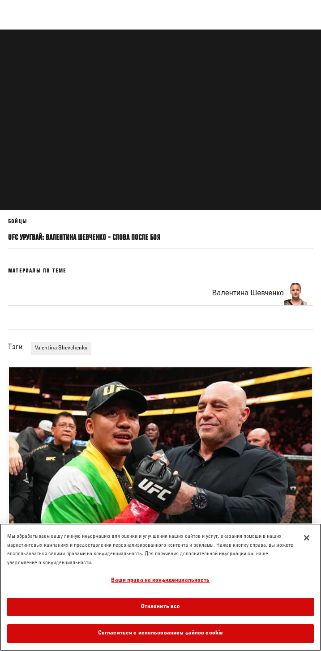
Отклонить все (160, 607)
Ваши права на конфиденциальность (160, 580)
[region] (160, 587)
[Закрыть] (307, 538)
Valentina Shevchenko (61, 348)
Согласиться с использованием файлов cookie (160, 633)
